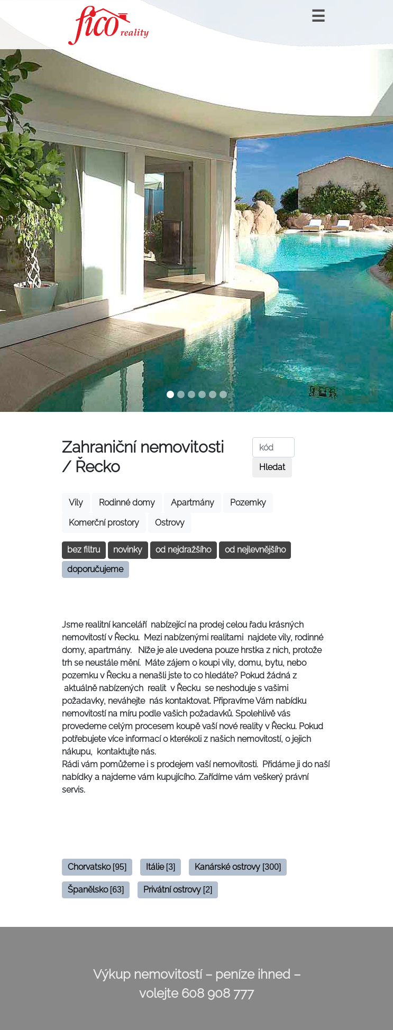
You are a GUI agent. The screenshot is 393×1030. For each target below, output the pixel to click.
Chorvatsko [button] (97, 867)
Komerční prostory (104, 523)
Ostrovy (170, 523)
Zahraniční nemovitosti (143, 446)
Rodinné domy (127, 503)
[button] (29, 206)
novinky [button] (127, 550)
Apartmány (192, 503)
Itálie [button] (161, 867)
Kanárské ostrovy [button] (238, 867)
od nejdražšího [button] (183, 550)
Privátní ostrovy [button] (178, 890)
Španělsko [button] (96, 890)
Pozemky (248, 503)
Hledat (272, 467)
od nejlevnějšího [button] (255, 550)
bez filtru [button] (83, 550)
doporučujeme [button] (95, 569)
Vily (76, 503)
